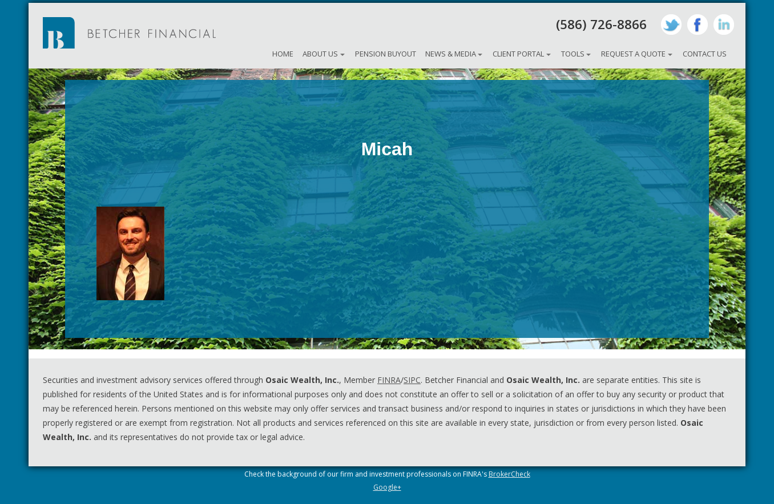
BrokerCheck (509, 474)
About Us (320, 54)
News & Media (450, 54)
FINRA (389, 379)
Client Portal (518, 54)
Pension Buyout (385, 54)
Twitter (671, 24)
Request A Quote (633, 54)
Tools (572, 54)
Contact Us (705, 54)
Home (282, 54)
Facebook (697, 24)
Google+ (387, 487)
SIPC (412, 379)
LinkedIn (723, 24)
